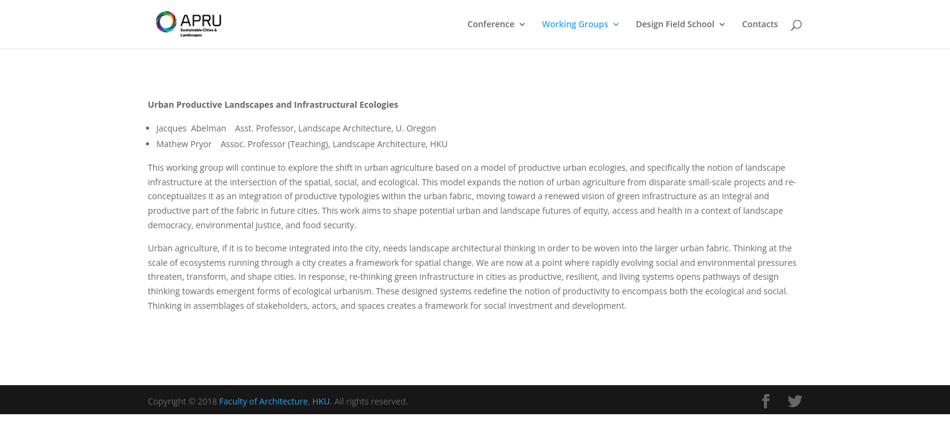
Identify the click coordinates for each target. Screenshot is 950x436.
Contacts (760, 25)
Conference (491, 25)
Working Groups (575, 25)
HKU (321, 401)
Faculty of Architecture (263, 401)
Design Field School (675, 25)
